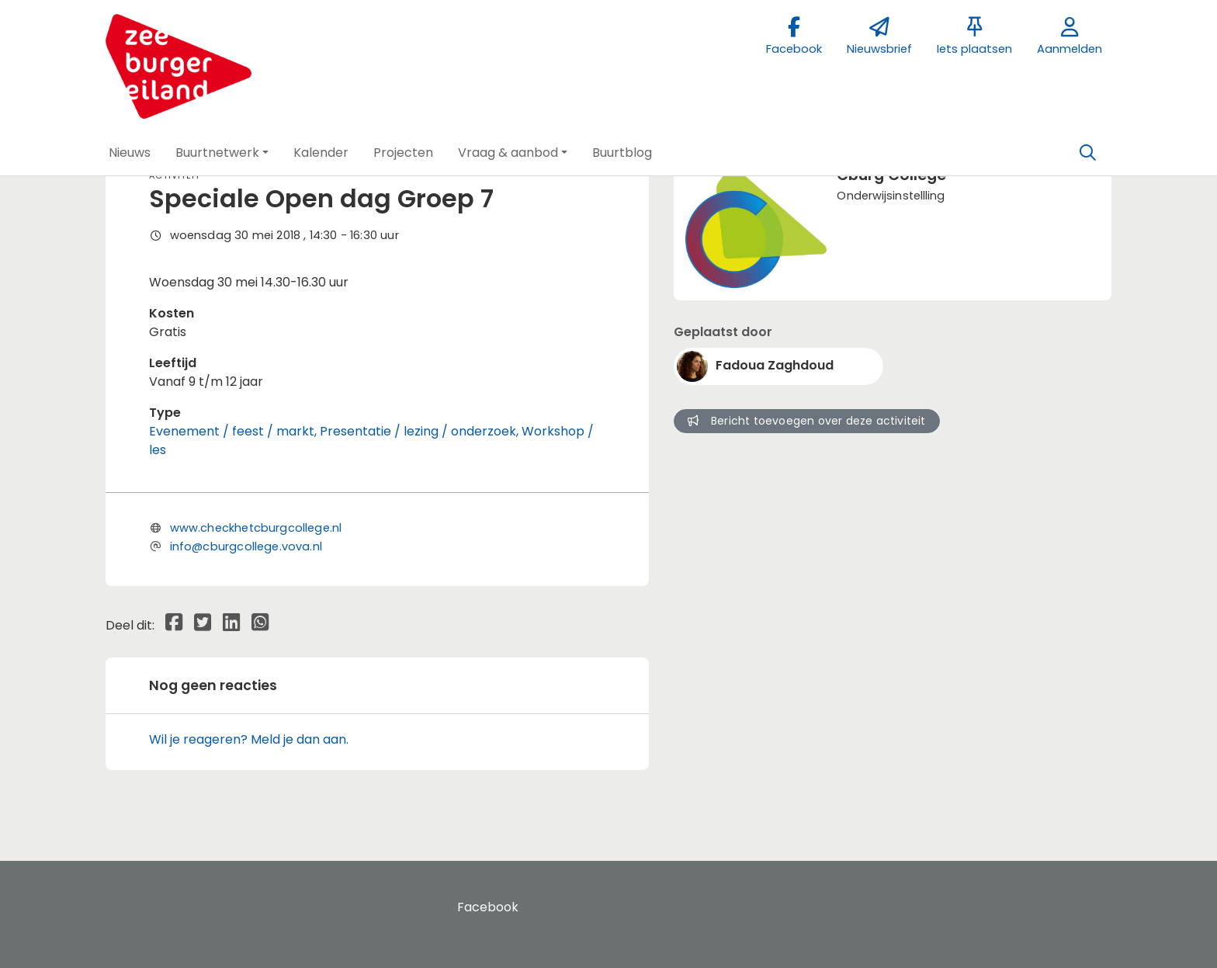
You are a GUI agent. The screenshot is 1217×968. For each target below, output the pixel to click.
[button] (129, 152)
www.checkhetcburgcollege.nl (256, 528)
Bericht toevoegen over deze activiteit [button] (806, 420)
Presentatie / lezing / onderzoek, (421, 431)
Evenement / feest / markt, (234, 431)
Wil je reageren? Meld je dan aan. (248, 739)
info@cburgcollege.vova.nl (246, 546)
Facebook (487, 907)
